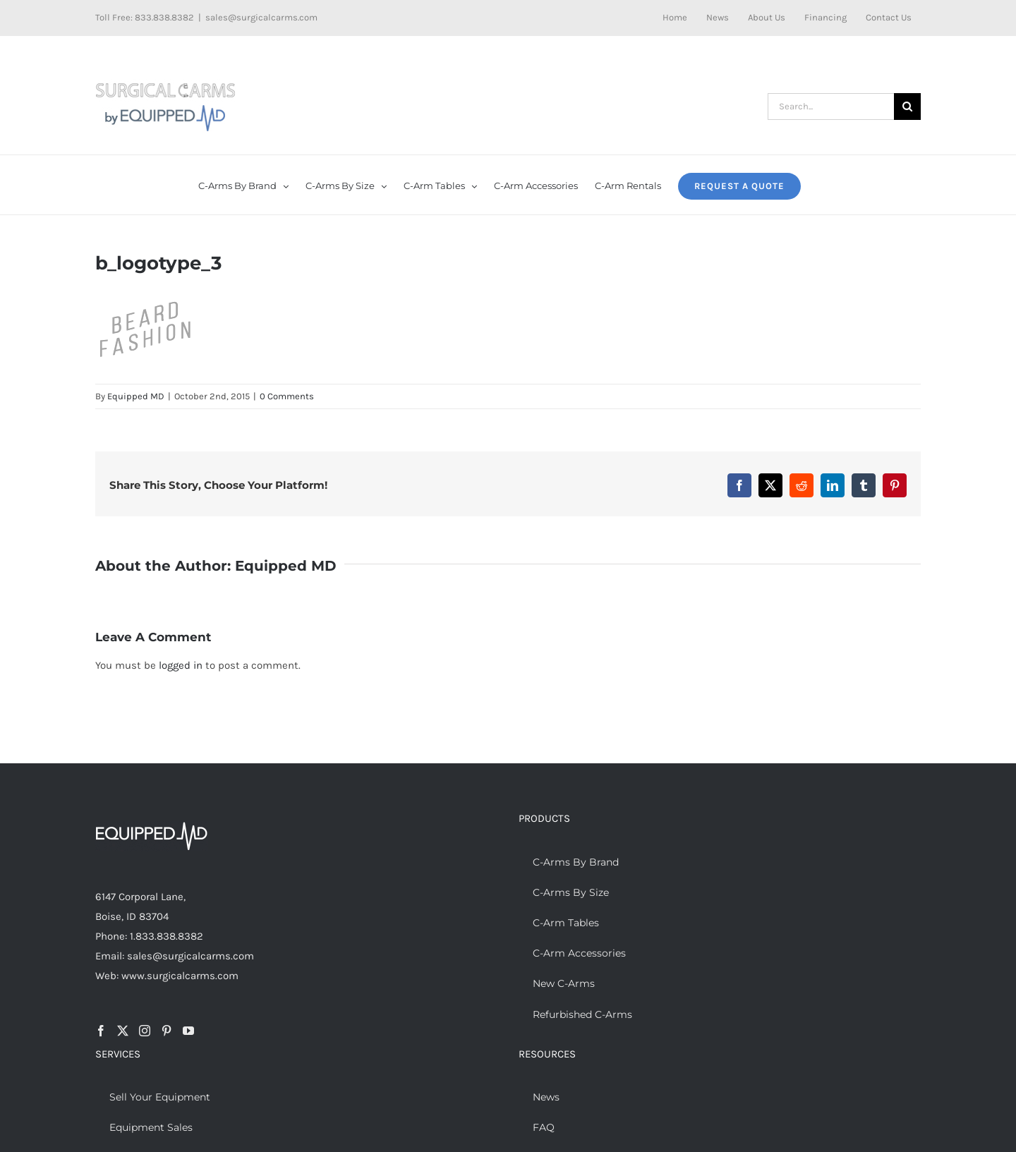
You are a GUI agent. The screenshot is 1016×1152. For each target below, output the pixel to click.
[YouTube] (188, 1030)
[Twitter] (122, 1030)
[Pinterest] (166, 1030)
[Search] (907, 106)
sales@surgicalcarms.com (261, 17)
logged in (180, 665)
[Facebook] (101, 1030)
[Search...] (831, 106)
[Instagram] (144, 1030)
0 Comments (287, 396)
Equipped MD (135, 396)
